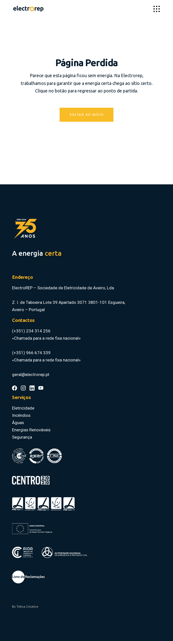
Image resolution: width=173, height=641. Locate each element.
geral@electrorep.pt (30, 374)
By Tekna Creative (25, 606)
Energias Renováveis (31, 429)
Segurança (22, 437)
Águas (18, 422)
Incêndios (21, 415)
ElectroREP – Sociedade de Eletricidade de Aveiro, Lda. (64, 287)
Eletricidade (23, 408)
